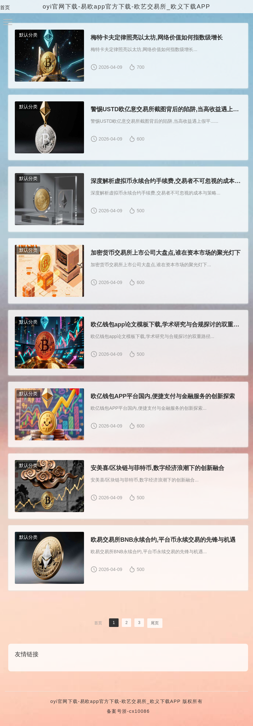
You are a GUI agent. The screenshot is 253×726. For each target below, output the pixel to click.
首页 (5, 7)
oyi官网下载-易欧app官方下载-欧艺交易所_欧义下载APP (115, 701)
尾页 (155, 623)
